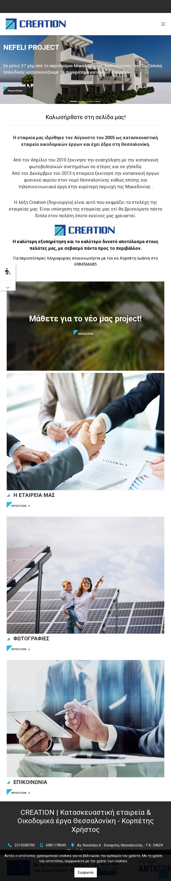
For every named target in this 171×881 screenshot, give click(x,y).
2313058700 (25, 845)
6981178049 (56, 845)
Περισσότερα (15, 90)
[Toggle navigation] (163, 24)
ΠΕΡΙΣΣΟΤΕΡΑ (20, 506)
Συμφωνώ (86, 872)
